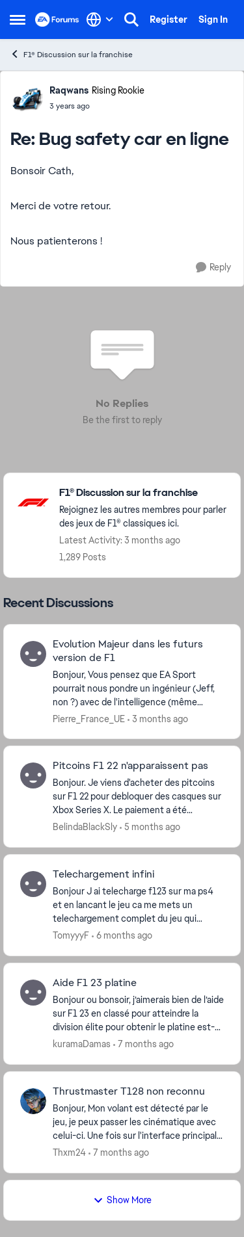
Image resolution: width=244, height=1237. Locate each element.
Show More (122, 1200)
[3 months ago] (158, 718)
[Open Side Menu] (17, 19)
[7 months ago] (143, 1044)
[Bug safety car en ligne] (96, 106)
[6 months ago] (122, 936)
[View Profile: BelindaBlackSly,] (33, 775)
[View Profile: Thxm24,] (33, 1101)
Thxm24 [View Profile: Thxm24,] (69, 1152)
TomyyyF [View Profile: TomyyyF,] (71, 935)
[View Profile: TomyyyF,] (33, 884)
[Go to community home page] (57, 19)
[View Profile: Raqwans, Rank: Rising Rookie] (26, 97)
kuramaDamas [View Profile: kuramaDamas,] (82, 1044)
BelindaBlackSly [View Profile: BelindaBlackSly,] (85, 827)
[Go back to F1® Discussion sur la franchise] (143, 493)
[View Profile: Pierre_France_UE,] (33, 654)
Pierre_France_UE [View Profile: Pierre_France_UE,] (89, 718)
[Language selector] (100, 20)
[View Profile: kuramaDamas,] (33, 993)
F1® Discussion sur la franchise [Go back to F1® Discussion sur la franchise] (71, 54)
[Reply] (213, 267)
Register (168, 19)
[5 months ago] (150, 827)
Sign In (213, 19)
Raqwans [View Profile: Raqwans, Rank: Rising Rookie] (68, 90)
